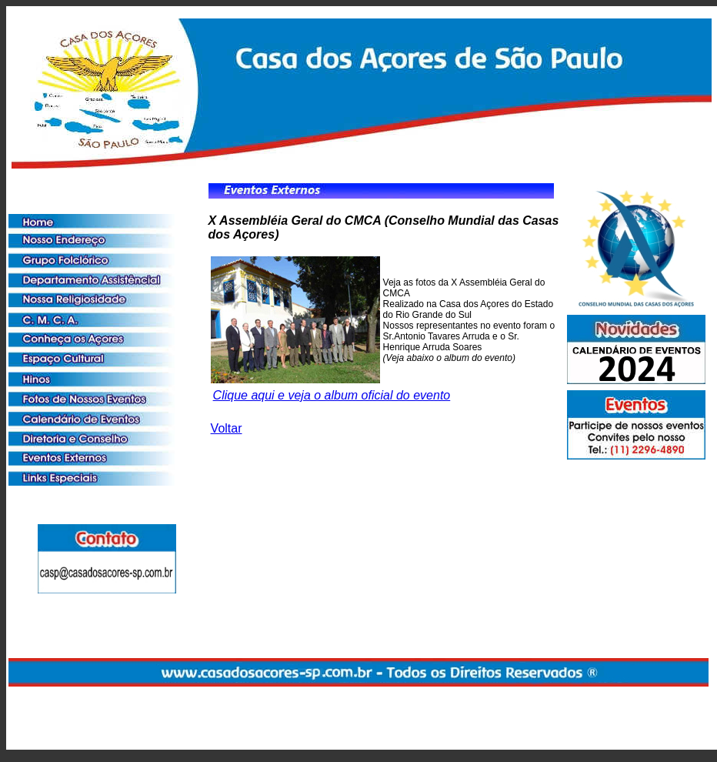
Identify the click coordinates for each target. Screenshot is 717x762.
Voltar (226, 428)
